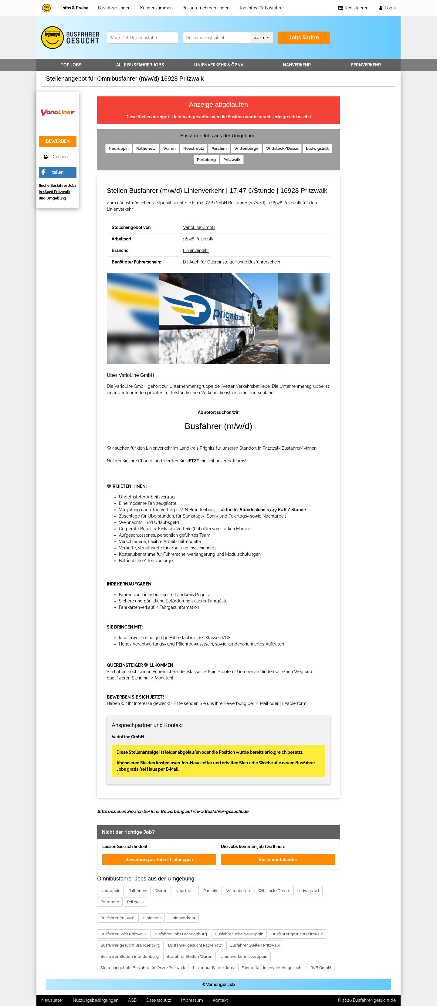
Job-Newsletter (196, 762)
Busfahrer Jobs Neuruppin (239, 934)
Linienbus (152, 918)
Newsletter (52, 1000)
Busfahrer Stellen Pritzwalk (255, 945)
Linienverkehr (218, 64)
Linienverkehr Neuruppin (243, 956)
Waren (169, 148)
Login (387, 7)
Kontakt (220, 1000)
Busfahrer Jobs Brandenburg (180, 934)
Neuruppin (119, 148)
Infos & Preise (74, 7)
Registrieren (353, 7)
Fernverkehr (366, 64)
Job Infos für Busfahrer (261, 7)
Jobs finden (304, 37)
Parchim (219, 148)
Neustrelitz (193, 148)
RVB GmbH (320, 967)
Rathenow (146, 148)
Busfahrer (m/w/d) (117, 918)
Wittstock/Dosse (282, 148)
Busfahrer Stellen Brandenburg (129, 956)
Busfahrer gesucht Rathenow (195, 945)
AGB (132, 1000)
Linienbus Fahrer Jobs (213, 967)
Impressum (192, 1000)
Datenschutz (158, 1000)
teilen (57, 172)
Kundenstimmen (156, 7)
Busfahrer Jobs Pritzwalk (123, 934)
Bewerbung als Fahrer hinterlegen (159, 859)
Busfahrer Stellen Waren (189, 956)
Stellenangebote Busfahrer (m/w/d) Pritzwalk (142, 967)
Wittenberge (246, 148)
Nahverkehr (297, 64)
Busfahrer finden (114, 7)
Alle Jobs (140, 64)
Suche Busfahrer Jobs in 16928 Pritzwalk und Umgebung (57, 191)
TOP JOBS (71, 64)
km (261, 37)
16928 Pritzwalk (198, 238)
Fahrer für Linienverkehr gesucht (272, 967)
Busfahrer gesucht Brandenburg (130, 945)
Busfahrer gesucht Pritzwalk (297, 934)
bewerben (58, 141)
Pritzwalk (231, 159)
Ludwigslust (317, 148)
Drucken (56, 156)
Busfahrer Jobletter (278, 859)
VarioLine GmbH (199, 227)
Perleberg (206, 159)
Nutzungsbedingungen (95, 1000)
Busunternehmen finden (205, 7)
